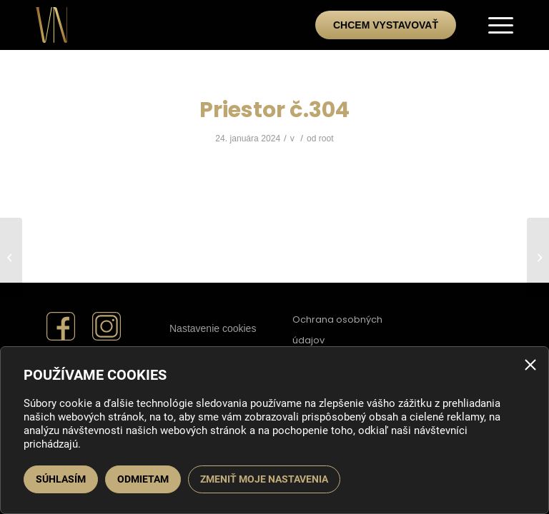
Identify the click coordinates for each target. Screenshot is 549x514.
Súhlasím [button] (61, 479)
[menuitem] (493, 25)
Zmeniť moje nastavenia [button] (264, 479)
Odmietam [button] (143, 479)
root (326, 138)
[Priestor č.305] (11, 257)
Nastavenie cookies (212, 328)
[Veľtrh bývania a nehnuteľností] (51, 21)
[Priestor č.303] (538, 257)
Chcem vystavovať (385, 25)
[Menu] (493, 25)
